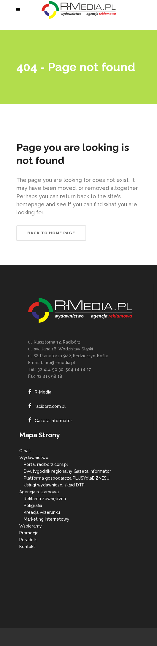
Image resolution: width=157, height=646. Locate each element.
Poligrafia (33, 505)
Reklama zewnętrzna (45, 498)
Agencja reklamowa (39, 491)
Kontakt (27, 546)
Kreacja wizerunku (42, 512)
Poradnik (28, 539)
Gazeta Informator (53, 420)
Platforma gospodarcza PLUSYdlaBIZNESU (67, 478)
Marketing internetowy (46, 519)
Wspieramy (30, 526)
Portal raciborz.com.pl (46, 464)
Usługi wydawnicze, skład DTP (54, 485)
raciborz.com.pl (50, 406)
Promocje (29, 532)
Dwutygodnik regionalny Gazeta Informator (67, 471)
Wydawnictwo (33, 457)
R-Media (43, 392)
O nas (25, 450)
